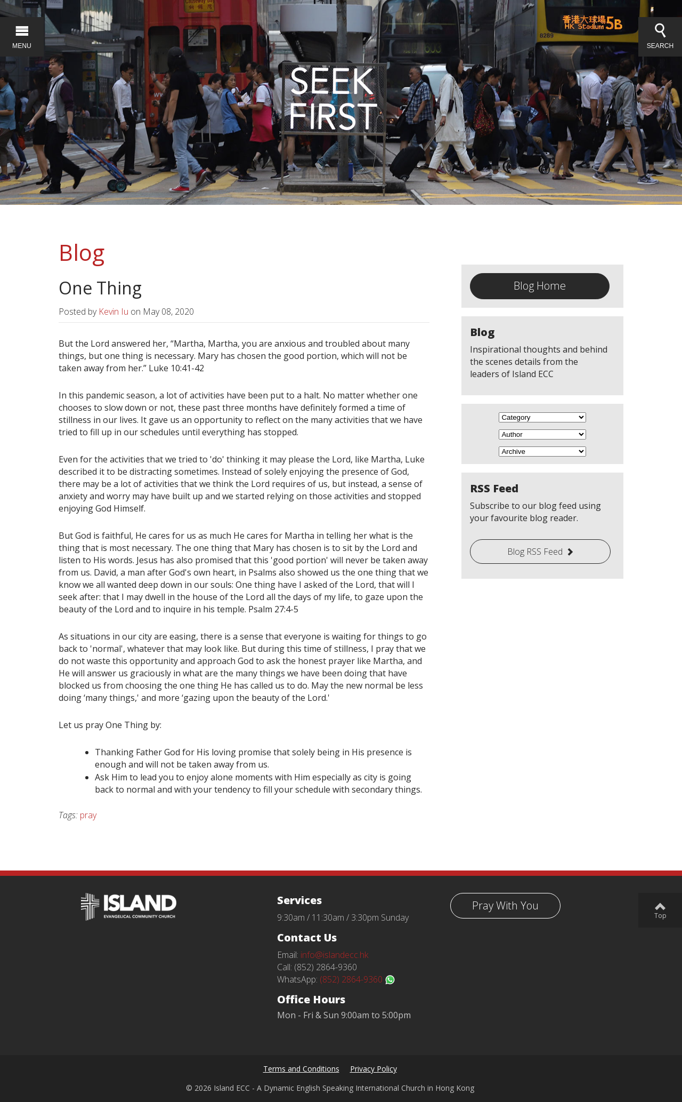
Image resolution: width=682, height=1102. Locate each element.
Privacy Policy (373, 1069)
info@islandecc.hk (334, 955)
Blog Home (540, 285)
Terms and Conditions (301, 1069)
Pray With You (505, 905)
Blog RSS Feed (535, 551)
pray (88, 815)
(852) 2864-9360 (357, 979)
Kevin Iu (113, 311)
